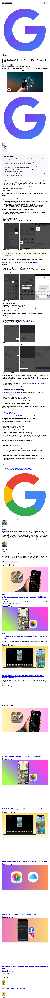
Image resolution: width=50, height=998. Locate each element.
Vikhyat (3, 551)
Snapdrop (39, 383)
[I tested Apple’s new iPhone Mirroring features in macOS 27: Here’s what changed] (25, 659)
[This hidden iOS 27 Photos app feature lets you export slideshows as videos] (25, 620)
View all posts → (5, 541)
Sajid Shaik (4, 529)
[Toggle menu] (47, 3)
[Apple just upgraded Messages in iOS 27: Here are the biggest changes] (25, 580)
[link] (5, 759)
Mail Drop (35, 262)
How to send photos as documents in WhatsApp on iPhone (18, 469)
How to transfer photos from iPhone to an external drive (17, 468)
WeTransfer (4, 383)
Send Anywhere (31, 383)
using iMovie (18, 416)
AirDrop (27, 212)
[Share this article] (4, 54)
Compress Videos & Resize (10, 413)
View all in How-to (7, 973)
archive (18, 392)
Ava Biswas (5, 606)
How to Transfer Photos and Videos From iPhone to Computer (18, 467)
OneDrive (22, 320)
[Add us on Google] (25, 53)
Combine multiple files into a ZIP (9, 392)
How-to (4, 57)
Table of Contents (7, 190)
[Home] (2, 57)
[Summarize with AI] (7, 55)
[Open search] (44, 3)
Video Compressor (8, 412)
